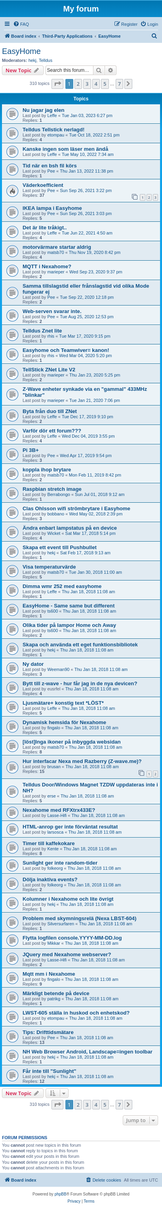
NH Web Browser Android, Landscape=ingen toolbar (87, 1052)
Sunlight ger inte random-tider (60, 863)
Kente (53, 848)
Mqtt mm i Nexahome (49, 974)
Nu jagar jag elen (44, 110)
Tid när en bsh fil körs (50, 166)
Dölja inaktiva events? (50, 879)
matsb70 (55, 252)
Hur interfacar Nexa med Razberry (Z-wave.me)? (82, 761)
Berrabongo (58, 494)
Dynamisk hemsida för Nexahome (64, 722)
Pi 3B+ (31, 450)
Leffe (52, 115)
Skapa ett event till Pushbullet (60, 547)
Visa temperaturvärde (49, 567)
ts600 (52, 611)
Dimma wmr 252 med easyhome (62, 586)
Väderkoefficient (43, 185)
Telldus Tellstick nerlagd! (53, 130)
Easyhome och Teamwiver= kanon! (66, 350)
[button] (57, 83)
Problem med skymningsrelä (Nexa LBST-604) (79, 918)
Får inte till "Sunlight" (49, 1071)
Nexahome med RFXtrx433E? (59, 810)
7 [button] (119, 83)
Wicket (53, 533)
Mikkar (53, 943)
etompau (55, 135)
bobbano (55, 513)
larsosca (55, 832)
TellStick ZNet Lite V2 (49, 370)
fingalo (53, 727)
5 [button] (104, 83)
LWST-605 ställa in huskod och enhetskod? (76, 1013)
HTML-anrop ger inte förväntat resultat (70, 827)
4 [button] (96, 83)
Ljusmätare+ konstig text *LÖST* (63, 703)
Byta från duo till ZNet (50, 411)
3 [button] (87, 83)
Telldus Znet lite (42, 331)
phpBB (61, 1194)
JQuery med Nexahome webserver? (67, 954)
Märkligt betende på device (56, 993)
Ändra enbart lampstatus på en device (70, 528)
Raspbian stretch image (52, 489)
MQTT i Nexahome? (47, 266)
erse (51, 796)
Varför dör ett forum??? (52, 431)
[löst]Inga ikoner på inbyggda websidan (72, 742)
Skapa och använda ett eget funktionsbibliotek (80, 645)
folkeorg (55, 868)
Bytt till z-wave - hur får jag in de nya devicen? (80, 683)
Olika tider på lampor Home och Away (69, 625)
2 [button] (78, 83)
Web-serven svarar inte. (52, 311)
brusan (54, 766)
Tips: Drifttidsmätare (48, 1032)
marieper (55, 271)
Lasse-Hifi (57, 815)
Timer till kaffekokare (49, 843)
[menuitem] (21, 24)
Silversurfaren (60, 923)
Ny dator (33, 664)
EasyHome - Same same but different (68, 606)
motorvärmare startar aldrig (57, 247)
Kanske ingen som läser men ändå (65, 149)
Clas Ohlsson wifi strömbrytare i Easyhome (76, 508)
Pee (51, 171)
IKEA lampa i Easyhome (52, 208)
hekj (32, 60)
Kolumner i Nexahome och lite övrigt (68, 899)
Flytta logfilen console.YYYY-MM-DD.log (72, 938)
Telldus (45, 60)
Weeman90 (58, 669)
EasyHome (21, 51)
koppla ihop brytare (47, 470)
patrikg (53, 998)
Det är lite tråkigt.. (45, 228)
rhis (50, 336)
